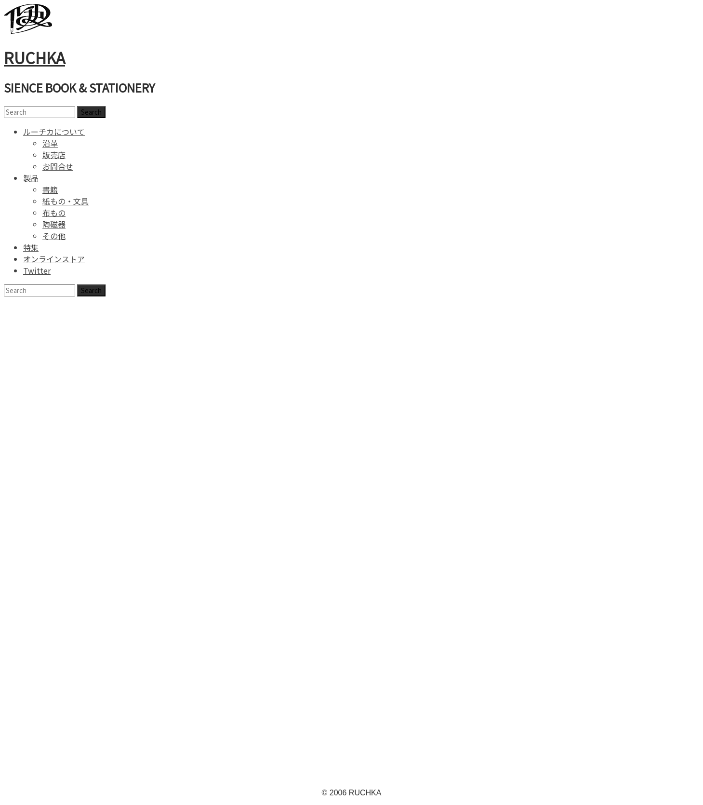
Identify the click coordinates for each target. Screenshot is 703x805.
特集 (31, 247)
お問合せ (57, 166)
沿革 (50, 143)
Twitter (37, 270)
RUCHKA (34, 57)
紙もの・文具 (65, 201)
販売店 (54, 155)
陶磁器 (54, 224)
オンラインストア (54, 259)
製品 (31, 178)
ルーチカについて (54, 131)
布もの (54, 212)
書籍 (50, 189)
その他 (54, 236)
